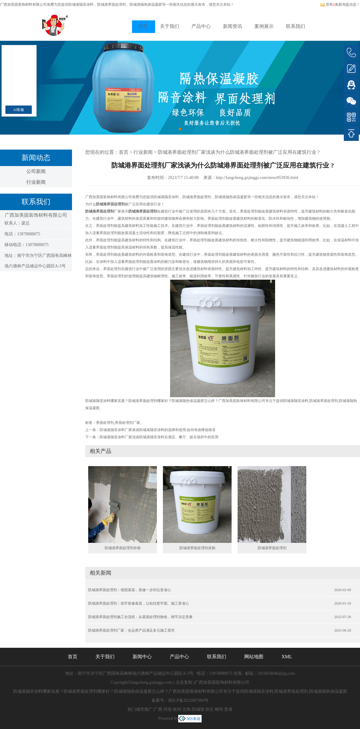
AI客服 (18, 110)
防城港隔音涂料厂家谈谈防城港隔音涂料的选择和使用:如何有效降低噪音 (158, 430)
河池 (167, 709)
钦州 (177, 709)
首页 (143, 26)
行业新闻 (36, 182)
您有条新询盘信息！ (340, 4)
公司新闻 (36, 171)
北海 (186, 709)
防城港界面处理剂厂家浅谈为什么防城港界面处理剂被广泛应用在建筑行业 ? (239, 152)
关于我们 (169, 26)
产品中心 (201, 26)
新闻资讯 (232, 26)
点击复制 (184, 682)
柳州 (219, 709)
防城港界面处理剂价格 (123, 548)
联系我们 (295, 26)
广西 (158, 709)
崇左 (209, 709)
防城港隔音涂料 (81, 4)
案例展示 (264, 26)
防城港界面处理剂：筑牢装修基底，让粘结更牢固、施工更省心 (138, 603)
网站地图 (253, 656)
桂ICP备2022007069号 (188, 700)
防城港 (198, 709)
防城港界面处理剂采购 (197, 548)
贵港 (228, 709)
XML (286, 656)
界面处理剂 (105, 423)
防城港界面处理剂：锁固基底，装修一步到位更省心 (129, 590)
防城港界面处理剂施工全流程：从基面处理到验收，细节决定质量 (140, 617)
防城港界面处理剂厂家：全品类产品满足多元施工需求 (131, 630)
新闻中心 (142, 656)
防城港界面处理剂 (272, 548)
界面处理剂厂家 (127, 423)
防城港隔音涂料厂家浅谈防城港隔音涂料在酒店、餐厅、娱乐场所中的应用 (159, 437)
